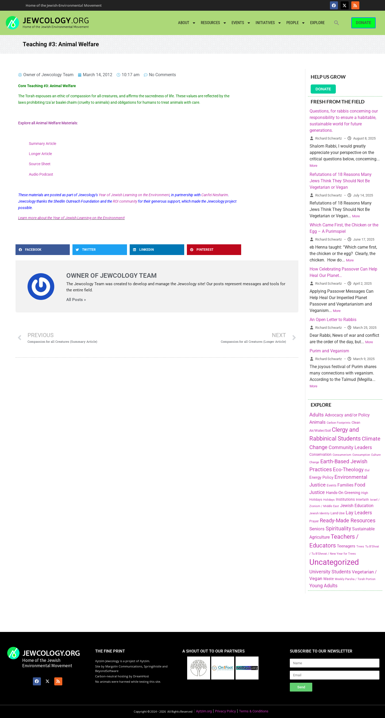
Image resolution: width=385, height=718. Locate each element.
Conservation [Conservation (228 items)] (320, 454)
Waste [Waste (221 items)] (328, 579)
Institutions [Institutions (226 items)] (345, 499)
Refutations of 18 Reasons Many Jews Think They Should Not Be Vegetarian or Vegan (341, 181)
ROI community (125, 201)
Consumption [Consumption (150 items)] (361, 455)
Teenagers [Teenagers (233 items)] (346, 546)
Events (241, 23)
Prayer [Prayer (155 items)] (314, 521)
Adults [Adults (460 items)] (316, 415)
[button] (337, 23)
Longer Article (40, 154)
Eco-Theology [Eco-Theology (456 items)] (348, 469)
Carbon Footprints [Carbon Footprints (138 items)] (339, 422)
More (313, 166)
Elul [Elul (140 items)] (367, 470)
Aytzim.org (204, 711)
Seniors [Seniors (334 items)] (317, 528)
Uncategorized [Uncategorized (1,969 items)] (334, 562)
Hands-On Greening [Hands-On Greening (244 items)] (343, 492)
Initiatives (269, 23)
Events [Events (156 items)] (331, 485)
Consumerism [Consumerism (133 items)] (342, 455)
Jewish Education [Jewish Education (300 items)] (357, 505)
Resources (214, 23)
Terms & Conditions (253, 711)
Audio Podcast (41, 174)
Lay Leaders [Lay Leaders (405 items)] (359, 512)
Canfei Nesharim (214, 195)
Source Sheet (40, 164)
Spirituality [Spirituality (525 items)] (338, 528)
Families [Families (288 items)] (345, 485)
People (295, 23)
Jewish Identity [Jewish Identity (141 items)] (319, 513)
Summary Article (42, 143)
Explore (317, 22)
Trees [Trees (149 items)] (360, 546)
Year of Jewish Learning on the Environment (134, 195)
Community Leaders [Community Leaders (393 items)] (350, 447)
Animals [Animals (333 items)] (317, 422)
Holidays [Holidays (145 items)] (329, 499)
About (187, 23)
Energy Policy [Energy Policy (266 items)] (321, 477)
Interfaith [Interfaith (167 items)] (362, 499)
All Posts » (76, 300)
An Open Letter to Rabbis (333, 319)
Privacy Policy (225, 711)
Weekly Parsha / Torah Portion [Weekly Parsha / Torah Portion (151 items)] (355, 579)
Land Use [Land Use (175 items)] (337, 513)
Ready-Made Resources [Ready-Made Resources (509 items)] (347, 520)
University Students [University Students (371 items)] (330, 571)
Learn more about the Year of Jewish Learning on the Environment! (71, 218)
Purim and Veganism (329, 350)
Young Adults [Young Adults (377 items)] (323, 585)
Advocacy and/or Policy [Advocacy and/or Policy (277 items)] (347, 415)
